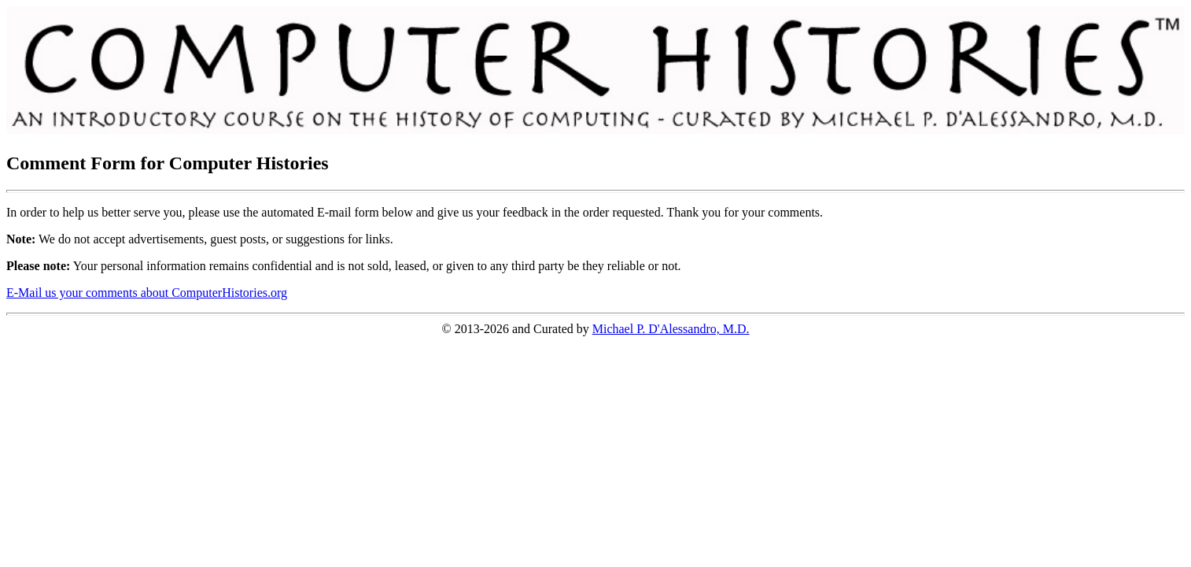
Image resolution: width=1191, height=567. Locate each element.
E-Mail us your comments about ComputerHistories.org (146, 292)
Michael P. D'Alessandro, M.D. (671, 328)
